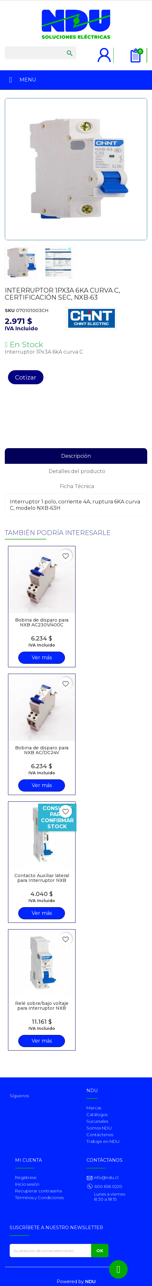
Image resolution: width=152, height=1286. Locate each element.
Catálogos (97, 1114)
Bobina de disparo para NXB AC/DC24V (41, 750)
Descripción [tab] (76, 456)
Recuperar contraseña (38, 1190)
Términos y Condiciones (39, 1197)
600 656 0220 (108, 1186)
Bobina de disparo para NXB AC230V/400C (41, 622)
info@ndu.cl (105, 1177)
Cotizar (25, 377)
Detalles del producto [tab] (77, 471)
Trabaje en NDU (102, 1141)
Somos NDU (99, 1127)
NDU (90, 1281)
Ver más (42, 657)
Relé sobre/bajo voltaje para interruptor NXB (41, 1005)
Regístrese (26, 1177)
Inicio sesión (27, 1184)
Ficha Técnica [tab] (77, 486)
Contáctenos (99, 1134)
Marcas (93, 1107)
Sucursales (97, 1121)
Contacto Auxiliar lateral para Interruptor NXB (41, 878)
